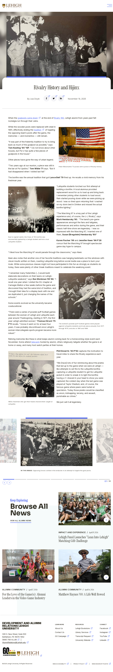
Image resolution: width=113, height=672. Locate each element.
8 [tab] (92, 479)
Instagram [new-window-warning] (105, 633)
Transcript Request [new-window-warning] (84, 637)
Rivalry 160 (59, 118)
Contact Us (59, 633)
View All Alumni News (20, 521)
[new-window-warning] (46, 99)
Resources (79, 625)
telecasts (35, 342)
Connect (103, 625)
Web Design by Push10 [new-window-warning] (101, 664)
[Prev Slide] (5, 483)
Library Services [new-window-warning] (83, 633)
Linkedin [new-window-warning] (104, 641)
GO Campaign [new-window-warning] (62, 637)
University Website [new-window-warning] (84, 641)
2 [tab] (20, 479)
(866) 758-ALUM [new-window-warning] (10, 640)
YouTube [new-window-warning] (105, 637)
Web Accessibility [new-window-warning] (59, 664)
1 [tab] (8, 479)
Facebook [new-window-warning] (105, 629)
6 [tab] (68, 479)
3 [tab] (32, 479)
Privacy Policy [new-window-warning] (80, 664)
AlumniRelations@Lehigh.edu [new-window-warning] (15, 643)
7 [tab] (80, 479)
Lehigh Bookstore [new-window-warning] (83, 629)
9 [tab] (104, 479)
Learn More (59, 625)
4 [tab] (44, 479)
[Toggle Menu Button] (108, 6)
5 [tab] (56, 479)
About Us (59, 629)
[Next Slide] (9, 483)
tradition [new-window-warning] (39, 130)
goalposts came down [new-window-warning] (29, 118)
